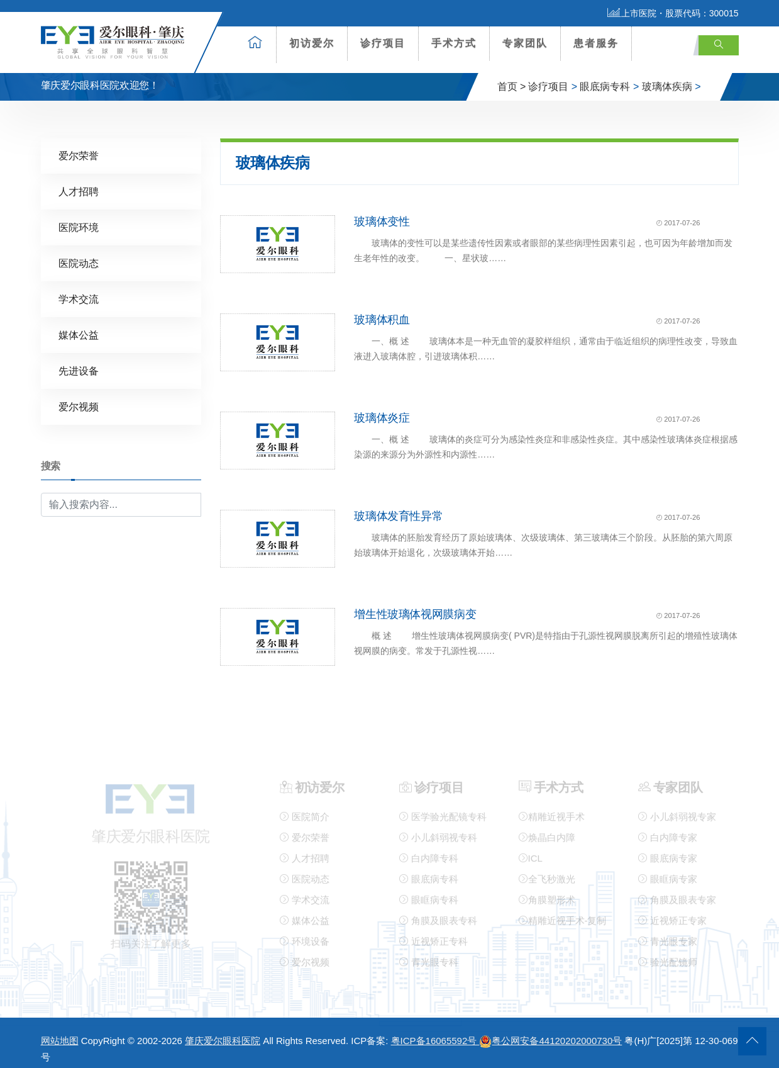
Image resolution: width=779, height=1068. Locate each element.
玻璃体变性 (381, 210)
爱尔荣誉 (78, 145)
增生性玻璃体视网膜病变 (415, 603)
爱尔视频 (78, 396)
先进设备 (78, 360)
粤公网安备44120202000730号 (550, 1030)
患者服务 (596, 43)
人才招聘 (78, 181)
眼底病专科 (605, 76)
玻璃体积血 (381, 309)
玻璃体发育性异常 (398, 505)
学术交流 (78, 288)
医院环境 (78, 216)
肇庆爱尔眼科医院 (222, 1030)
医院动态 (78, 252)
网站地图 (60, 1030)
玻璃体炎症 (381, 407)
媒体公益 (78, 324)
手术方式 (454, 43)
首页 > (511, 76)
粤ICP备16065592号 (435, 1030)
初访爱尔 (311, 43)
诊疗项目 (383, 43)
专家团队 (525, 43)
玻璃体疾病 (667, 76)
